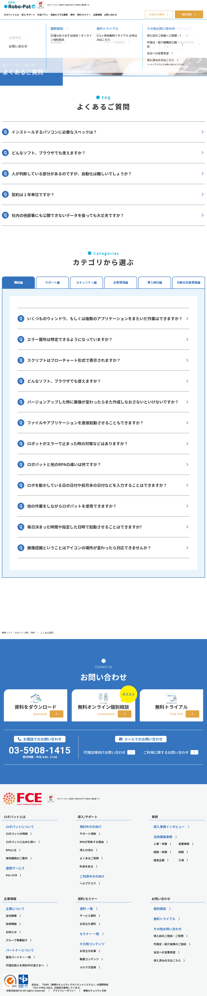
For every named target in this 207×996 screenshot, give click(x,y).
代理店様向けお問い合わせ (105, 762)
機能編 (18, 282)
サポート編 (52, 282)
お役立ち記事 (88, 961)
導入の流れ (86, 860)
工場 (181, 870)
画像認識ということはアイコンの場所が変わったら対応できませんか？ (89, 547)
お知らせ (11, 942)
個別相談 (187, 14)
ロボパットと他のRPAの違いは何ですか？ (64, 464)
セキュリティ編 (86, 282)
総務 (181, 862)
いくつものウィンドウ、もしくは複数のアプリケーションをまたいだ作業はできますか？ (105, 318)
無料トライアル (164, 928)
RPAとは (11, 860)
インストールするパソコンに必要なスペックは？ (54, 132)
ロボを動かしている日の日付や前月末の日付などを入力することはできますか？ (97, 485)
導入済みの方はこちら (167, 970)
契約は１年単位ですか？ (33, 194)
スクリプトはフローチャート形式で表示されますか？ (74, 360)
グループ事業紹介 (16, 950)
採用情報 (11, 934)
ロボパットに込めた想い (21, 852)
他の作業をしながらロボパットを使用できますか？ (72, 506)
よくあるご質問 (89, 868)
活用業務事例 (163, 846)
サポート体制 (88, 843)
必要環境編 (120, 282)
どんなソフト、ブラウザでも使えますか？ (49, 153)
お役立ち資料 (156, 14)
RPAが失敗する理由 (92, 852)
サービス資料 (88, 925)
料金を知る (86, 876)
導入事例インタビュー (169, 836)
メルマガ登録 (88, 977)
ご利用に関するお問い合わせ (166, 762)
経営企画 (159, 870)
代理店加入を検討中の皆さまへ (25, 975)
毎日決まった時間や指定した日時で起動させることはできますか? (84, 527)
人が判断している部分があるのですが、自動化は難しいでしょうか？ (72, 173)
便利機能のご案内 (17, 868)
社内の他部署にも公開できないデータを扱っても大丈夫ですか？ (68, 215)
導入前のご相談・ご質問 (168, 946)
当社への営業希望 (164, 962)
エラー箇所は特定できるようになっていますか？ (70, 339)
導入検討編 (154, 282)
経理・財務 (160, 862)
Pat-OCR (11, 885)
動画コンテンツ (89, 969)
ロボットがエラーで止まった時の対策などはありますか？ (77, 443)
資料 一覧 (86, 918)
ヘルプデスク (88, 893)
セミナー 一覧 (89, 943)
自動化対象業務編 (188, 282)
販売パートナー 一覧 (18, 967)
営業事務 (183, 854)
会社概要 (11, 925)
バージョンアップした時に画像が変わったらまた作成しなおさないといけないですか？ (103, 402)
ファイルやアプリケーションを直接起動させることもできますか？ (85, 422)
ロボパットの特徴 (17, 843)
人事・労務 (160, 854)
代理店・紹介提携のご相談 (170, 954)
